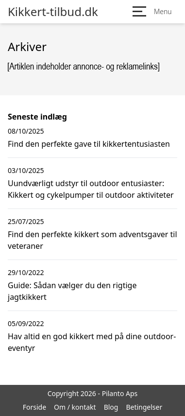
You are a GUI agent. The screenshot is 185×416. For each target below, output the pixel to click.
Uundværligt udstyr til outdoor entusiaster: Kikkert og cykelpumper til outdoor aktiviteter (91, 189)
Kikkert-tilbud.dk (53, 11)
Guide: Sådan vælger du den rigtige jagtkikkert (72, 291)
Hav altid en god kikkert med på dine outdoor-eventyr (92, 342)
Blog (111, 407)
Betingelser (144, 407)
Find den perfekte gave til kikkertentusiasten (89, 144)
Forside (34, 407)
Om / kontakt (75, 407)
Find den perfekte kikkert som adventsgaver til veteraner (92, 240)
